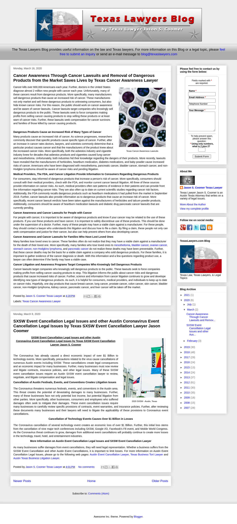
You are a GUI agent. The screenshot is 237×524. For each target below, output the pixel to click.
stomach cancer (22, 248)
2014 (187, 372)
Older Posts (160, 481)
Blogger (138, 516)
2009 (187, 397)
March (191, 309)
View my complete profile (194, 208)
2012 (187, 382)
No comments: (87, 466)
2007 (187, 407)
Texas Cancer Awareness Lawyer (41, 301)
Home (91, 481)
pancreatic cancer (78, 248)
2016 (187, 362)
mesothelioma (122, 245)
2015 (187, 367)
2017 (187, 357)
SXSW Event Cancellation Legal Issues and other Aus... (198, 330)
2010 (187, 392)
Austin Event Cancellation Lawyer (109, 454)
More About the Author (193, 204)
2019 (187, 347)
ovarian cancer (158, 245)
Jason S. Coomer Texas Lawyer (203, 187)
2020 (187, 300)
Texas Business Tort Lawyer (146, 454)
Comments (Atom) (98, 493)
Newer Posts (22, 481)
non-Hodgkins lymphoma (47, 248)
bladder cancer (140, 245)
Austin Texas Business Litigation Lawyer (36, 458)
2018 (187, 352)
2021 (187, 295)
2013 (187, 377)
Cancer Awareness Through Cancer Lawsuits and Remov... (200, 317)
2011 (187, 387)
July (189, 304)
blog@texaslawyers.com (159, 54)
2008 (187, 402)
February (192, 340)
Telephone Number (198, 104)
